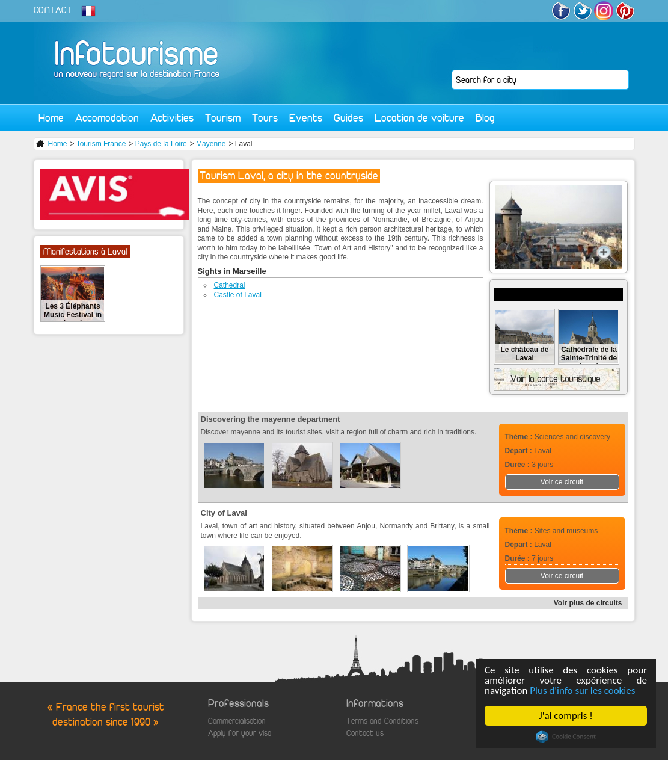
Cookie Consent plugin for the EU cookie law (566, 736)
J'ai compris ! (565, 715)
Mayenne (210, 144)
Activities (172, 117)
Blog (485, 117)
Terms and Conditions (382, 721)
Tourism (223, 117)
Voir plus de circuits (588, 603)
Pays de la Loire (161, 144)
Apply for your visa (239, 733)
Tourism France (101, 144)
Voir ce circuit (562, 482)
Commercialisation (237, 721)
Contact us (365, 733)
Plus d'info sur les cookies (582, 690)
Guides (348, 117)
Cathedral (229, 285)
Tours (265, 117)
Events (305, 117)
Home (51, 117)
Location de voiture (419, 117)
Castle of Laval (238, 295)
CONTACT (53, 10)
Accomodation (107, 117)
